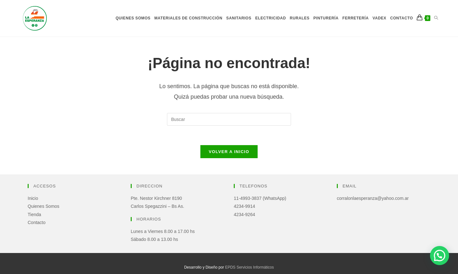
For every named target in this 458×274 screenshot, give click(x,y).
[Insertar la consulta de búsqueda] (229, 119)
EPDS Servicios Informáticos (249, 267)
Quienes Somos (43, 206)
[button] (439, 255)
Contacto (36, 222)
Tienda (34, 214)
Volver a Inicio (229, 151)
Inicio (33, 198)
